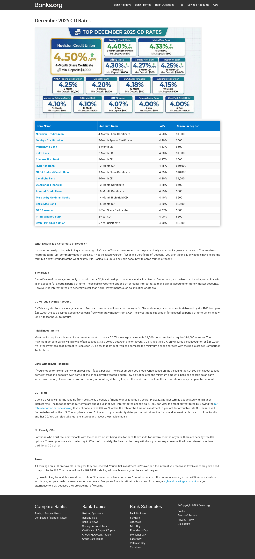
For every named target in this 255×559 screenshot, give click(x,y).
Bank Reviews (90, 522)
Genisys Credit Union (49, 140)
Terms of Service (187, 515)
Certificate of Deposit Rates (51, 517)
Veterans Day (137, 543)
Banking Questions (93, 513)
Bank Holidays (138, 513)
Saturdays (135, 522)
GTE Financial (44, 210)
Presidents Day (139, 530)
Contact (182, 511)
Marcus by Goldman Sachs (53, 197)
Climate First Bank (47, 159)
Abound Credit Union (49, 191)
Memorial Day (138, 534)
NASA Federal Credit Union (53, 172)
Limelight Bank (45, 178)
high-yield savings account (179, 481)
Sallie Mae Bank (46, 203)
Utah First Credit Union (50, 223)
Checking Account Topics (96, 534)
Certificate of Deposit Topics (98, 530)
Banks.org (204, 505)
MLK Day (135, 526)
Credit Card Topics (92, 538)
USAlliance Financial (49, 184)
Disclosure (184, 523)
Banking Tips (89, 517)
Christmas (136, 547)
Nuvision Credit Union (50, 134)
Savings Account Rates (48, 513)
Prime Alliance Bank (48, 216)
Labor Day (136, 538)
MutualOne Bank (46, 146)
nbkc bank (42, 153)
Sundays (135, 517)
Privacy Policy (186, 519)
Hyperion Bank (45, 165)
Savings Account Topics (95, 526)
